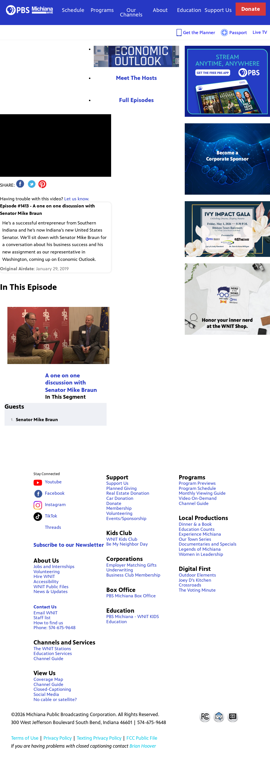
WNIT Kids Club (121, 539)
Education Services (53, 653)
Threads (53, 527)
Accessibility (46, 581)
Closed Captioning (233, 716)
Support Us (218, 10)
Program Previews (197, 483)
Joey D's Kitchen (195, 580)
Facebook (55, 493)
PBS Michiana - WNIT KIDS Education (132, 619)
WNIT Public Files (51, 586)
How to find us (48, 622)
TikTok (51, 516)
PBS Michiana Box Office (131, 595)
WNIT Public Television (29, 10)
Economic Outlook (136, 56)
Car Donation (119, 498)
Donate (250, 9)
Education (189, 10)
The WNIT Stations (52, 648)
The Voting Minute (197, 590)
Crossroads (190, 585)
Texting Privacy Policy (99, 738)
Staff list (42, 617)
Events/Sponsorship (126, 518)
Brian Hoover (143, 746)
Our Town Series (195, 539)
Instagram (55, 504)
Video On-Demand (198, 498)
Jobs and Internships (54, 566)
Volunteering (47, 571)
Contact (219, 716)
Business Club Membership (133, 575)
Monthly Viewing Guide (202, 493)
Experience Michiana (200, 534)
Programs (102, 10)
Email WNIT (45, 613)
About (160, 10)
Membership (119, 508)
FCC (204, 716)
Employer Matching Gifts (131, 565)
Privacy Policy (57, 738)
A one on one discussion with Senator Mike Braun (71, 382)
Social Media (46, 694)
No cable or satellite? (55, 699)
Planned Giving (121, 488)
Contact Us (45, 607)
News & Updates (51, 591)
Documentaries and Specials (207, 544)
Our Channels (131, 12)
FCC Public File (141, 738)
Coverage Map (48, 679)
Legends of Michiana (200, 549)
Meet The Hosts (136, 78)
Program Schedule (197, 488)
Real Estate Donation (127, 493)
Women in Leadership (201, 554)
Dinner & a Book (195, 524)
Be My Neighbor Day (127, 544)
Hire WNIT (44, 576)
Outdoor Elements (197, 575)
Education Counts (197, 529)
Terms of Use (24, 738)
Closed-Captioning (52, 689)
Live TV (260, 32)
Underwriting (119, 570)
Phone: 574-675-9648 (55, 627)
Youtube (53, 482)
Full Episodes (136, 100)
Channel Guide (48, 658)
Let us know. (76, 198)
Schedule (73, 10)
